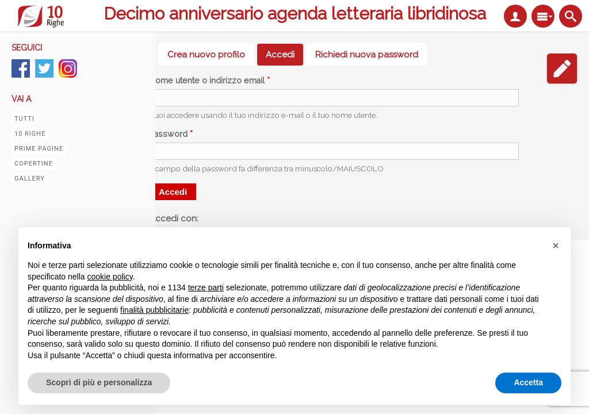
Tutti (24, 118)
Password (171, 134)
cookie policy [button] (110, 276)
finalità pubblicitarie (154, 310)
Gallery (29, 178)
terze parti (206, 287)
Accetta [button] (528, 382)
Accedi (284, 54)
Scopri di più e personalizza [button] (99, 382)
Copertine (33, 163)
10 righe (29, 133)
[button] (555, 245)
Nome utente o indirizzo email (210, 80)
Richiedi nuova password (366, 54)
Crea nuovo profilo (206, 54)
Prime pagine (38, 148)
